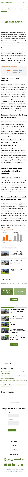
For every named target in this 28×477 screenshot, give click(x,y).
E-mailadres (10, 419)
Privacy (17, 469)
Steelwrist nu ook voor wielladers (8, 378)
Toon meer (14, 344)
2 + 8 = (9, 412)
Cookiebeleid (19, 471)
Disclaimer (14, 471)
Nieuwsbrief (14, 454)
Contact (14, 445)
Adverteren (14, 450)
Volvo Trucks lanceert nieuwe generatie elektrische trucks (13, 375)
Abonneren (14, 441)
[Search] (24, 2)
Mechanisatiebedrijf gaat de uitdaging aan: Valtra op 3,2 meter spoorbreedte (17, 253)
